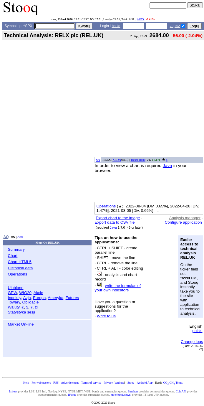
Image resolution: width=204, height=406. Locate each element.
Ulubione (15, 287)
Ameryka (55, 298)
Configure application (183, 222)
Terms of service (91, 382)
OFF (20, 237)
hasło (116, 26)
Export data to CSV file (114, 222)
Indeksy (14, 298)
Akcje (38, 293)
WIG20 (25, 293)
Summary (16, 249)
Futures (72, 298)
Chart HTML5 (19, 262)
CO (165, 382)
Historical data (20, 268)
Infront (13, 391)
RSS (56, 382)
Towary (14, 302)
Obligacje (30, 302)
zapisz (175, 26)
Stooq (131, 382)
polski (197, 331)
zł (36, 307)
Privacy (108, 382)
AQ (6, 237)
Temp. (179, 382)
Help (26, 382)
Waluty (13, 307)
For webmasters (41, 382)
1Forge (72, 394)
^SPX (140, 19)
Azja (27, 298)
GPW (12, 293)
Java (167, 165)
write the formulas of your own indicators (117, 287)
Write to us (106, 316)
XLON (116, 159)
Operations (17, 274)
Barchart (133, 391)
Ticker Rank (137, 159)
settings (119, 382)
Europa (39, 298)
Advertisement (70, 382)
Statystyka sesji (21, 312)
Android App (145, 382)
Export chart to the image (118, 218)
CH (172, 382)
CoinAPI (181, 391)
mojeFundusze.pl (121, 394)
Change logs (192, 341)
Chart (12, 255)
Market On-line (21, 324)
